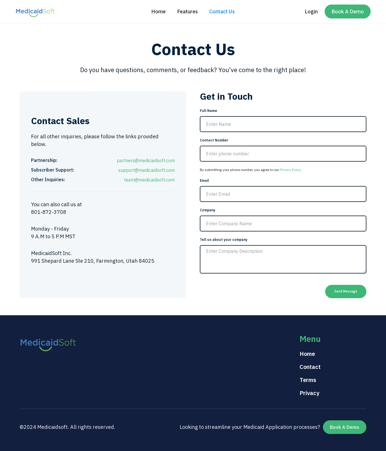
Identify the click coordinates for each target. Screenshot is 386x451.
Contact (310, 367)
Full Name (208, 110)
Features (187, 11)
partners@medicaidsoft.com (146, 160)
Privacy (309, 393)
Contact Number (214, 140)
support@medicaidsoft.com (146, 170)
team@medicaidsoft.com (149, 180)
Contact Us (222, 11)
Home (158, 11)
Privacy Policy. (291, 170)
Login (311, 11)
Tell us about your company (223, 239)
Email (204, 180)
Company (207, 210)
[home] (35, 11)
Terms (308, 380)
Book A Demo (347, 11)
